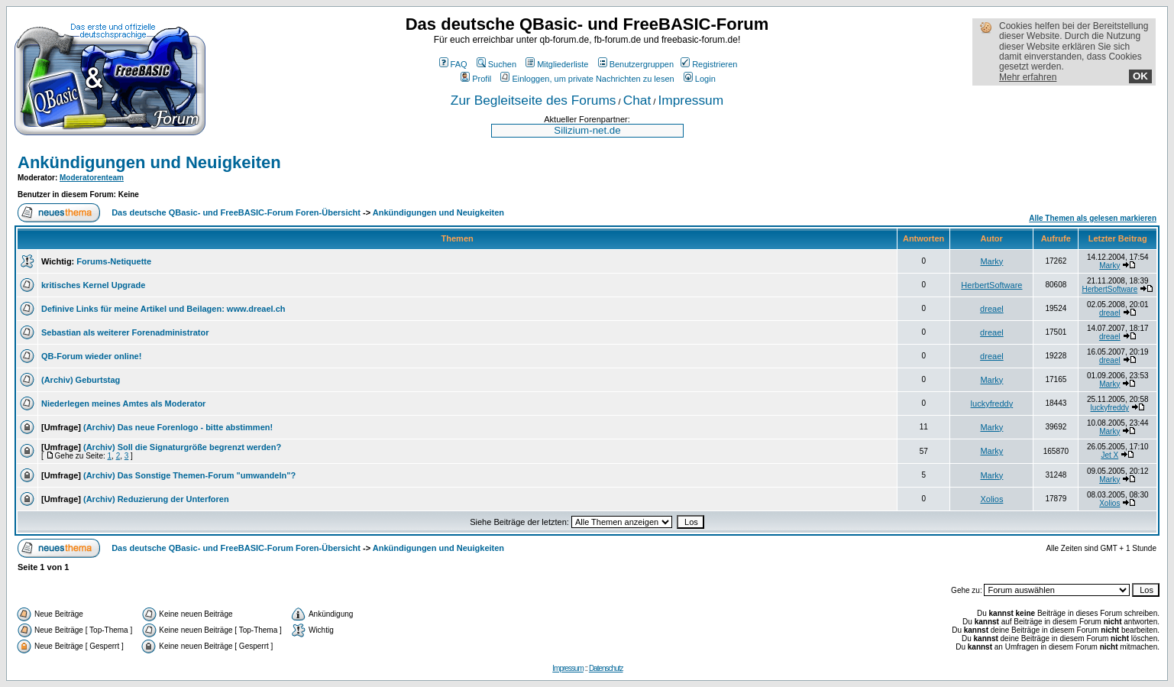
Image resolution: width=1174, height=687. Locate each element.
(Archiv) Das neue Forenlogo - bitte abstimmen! (178, 427)
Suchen (496, 64)
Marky (991, 261)
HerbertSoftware (991, 285)
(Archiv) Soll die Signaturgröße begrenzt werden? (182, 447)
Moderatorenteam (92, 177)
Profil (476, 78)
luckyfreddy (992, 403)
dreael (992, 308)
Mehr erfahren (1027, 77)
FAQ (453, 64)
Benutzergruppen (636, 64)
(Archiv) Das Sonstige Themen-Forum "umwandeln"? (189, 475)
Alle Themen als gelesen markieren (1092, 218)
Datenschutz (606, 668)
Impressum (690, 100)
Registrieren (709, 64)
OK (1140, 76)
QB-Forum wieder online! (91, 356)
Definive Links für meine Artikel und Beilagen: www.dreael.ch (163, 308)
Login (700, 78)
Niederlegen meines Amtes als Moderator (123, 403)
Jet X (1109, 455)
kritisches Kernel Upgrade (93, 285)
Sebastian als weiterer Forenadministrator (125, 332)
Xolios (991, 499)
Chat (637, 100)
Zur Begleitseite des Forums (533, 100)
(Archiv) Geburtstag (80, 379)
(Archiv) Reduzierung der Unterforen (156, 499)
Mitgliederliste (557, 64)
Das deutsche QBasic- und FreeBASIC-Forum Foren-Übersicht (236, 212)
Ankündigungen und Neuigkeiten (149, 162)
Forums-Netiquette (113, 261)
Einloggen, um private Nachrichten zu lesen (587, 78)
